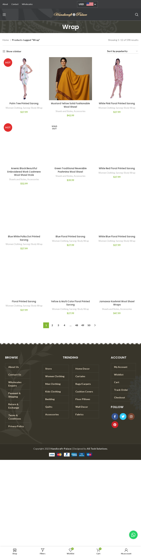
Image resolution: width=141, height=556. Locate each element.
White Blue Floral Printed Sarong (117, 236)
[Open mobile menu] (4, 14)
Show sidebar (13, 51)
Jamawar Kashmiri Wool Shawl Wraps (117, 303)
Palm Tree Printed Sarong (24, 103)
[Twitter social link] (123, 416)
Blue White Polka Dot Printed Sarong (24, 238)
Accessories (80, 111)
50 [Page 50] (88, 325)
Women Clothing (13, 107)
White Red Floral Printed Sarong (116, 168)
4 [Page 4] (64, 325)
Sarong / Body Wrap (33, 107)
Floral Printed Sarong (24, 301)
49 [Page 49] (82, 325)
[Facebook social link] (115, 416)
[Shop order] (122, 51)
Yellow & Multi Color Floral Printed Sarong (70, 303)
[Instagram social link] (131, 416)
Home (6, 39)
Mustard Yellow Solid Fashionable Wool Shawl (70, 105)
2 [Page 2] (52, 325)
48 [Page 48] (76, 325)
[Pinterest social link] (115, 424)
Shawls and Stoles (64, 111)
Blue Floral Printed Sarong (70, 236)
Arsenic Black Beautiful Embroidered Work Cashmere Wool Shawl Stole (24, 172)
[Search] (136, 14)
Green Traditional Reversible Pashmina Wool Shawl (70, 170)
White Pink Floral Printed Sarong (116, 103)
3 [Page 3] (58, 325)
